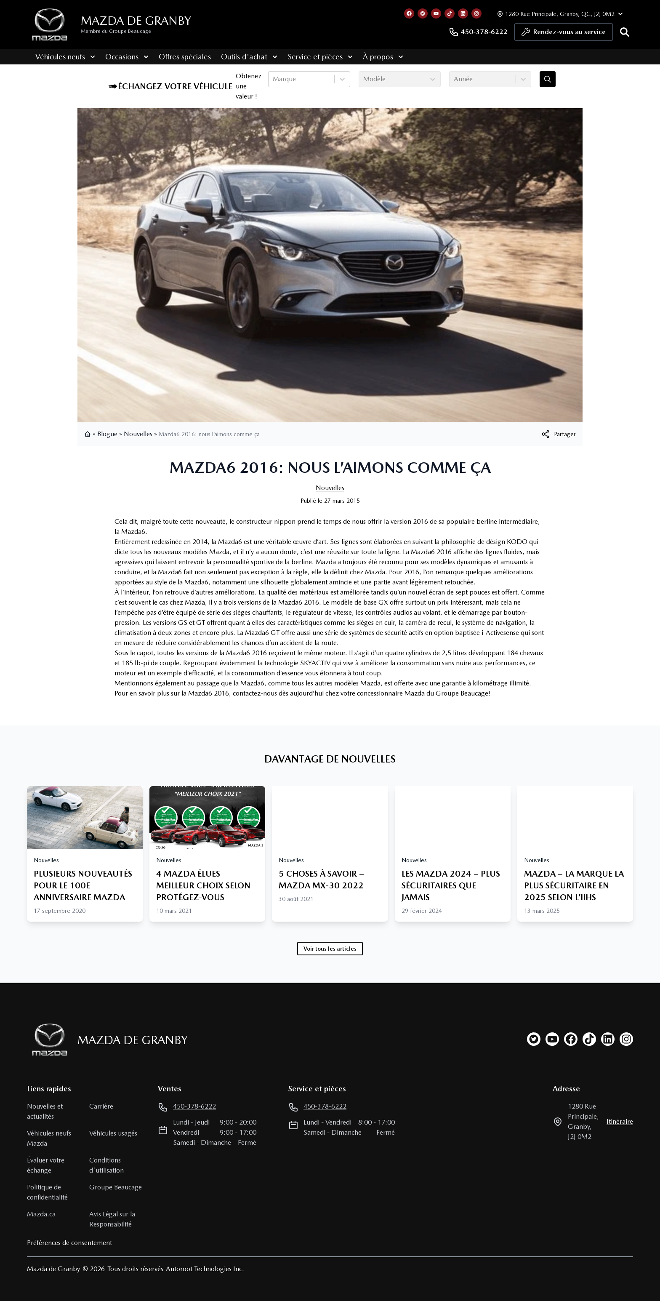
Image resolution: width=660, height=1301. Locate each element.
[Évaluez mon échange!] (548, 79)
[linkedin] (608, 1039)
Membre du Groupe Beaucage (116, 31)
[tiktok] (589, 1039)
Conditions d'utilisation (106, 1165)
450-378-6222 (478, 32)
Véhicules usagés (113, 1133)
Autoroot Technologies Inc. (205, 1269)
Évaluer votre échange (45, 1165)
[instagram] (626, 1039)
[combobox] (273, 79)
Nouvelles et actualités (45, 1111)
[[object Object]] (558, 434)
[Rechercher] (624, 32)
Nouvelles (138, 434)
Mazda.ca (41, 1214)
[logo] (49, 24)
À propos (374, 56)
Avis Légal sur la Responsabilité (112, 1219)
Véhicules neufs (57, 56)
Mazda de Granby (136, 20)
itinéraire (620, 1121)
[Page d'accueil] (47, 1040)
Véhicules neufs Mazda (49, 1138)
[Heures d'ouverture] (559, 13)
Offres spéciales (176, 56)
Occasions (118, 56)
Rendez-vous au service (563, 34)
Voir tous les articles (330, 948)
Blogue (107, 434)
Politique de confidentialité (47, 1192)
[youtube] (552, 1039)
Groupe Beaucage (115, 1187)
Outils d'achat (241, 56)
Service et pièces (311, 56)
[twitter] (533, 1039)
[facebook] (571, 1039)
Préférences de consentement (69, 1243)
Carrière (101, 1106)
